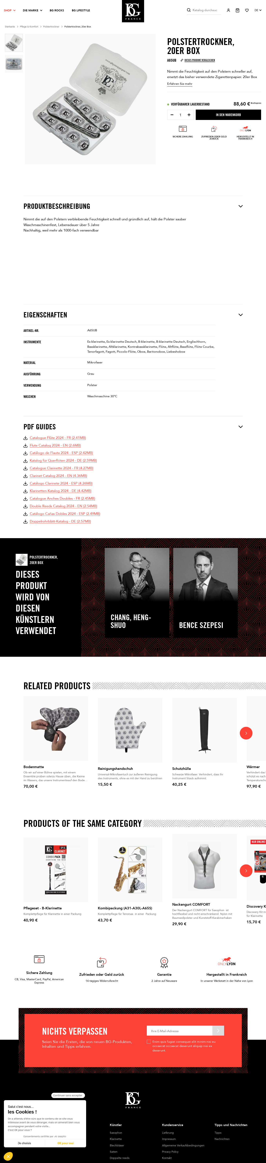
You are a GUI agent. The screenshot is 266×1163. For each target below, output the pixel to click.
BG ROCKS (57, 10)
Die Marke (30, 10)
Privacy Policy (170, 1152)
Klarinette (116, 1139)
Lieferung (168, 1133)
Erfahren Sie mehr (179, 84)
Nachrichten (222, 1139)
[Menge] (180, 115)
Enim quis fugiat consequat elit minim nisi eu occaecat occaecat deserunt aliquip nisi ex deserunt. (184, 1046)
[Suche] (204, 10)
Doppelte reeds (119, 1158)
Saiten (113, 1152)
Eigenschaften (133, 314)
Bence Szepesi (201, 625)
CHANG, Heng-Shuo (131, 621)
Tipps (218, 1133)
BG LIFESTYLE (81, 10)
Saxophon (116, 1133)
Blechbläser (117, 1145)
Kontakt (167, 1158)
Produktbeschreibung (133, 206)
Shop (8, 10)
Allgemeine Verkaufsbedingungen (183, 1145)
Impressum (169, 1139)
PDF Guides (133, 426)
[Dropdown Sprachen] (258, 10)
